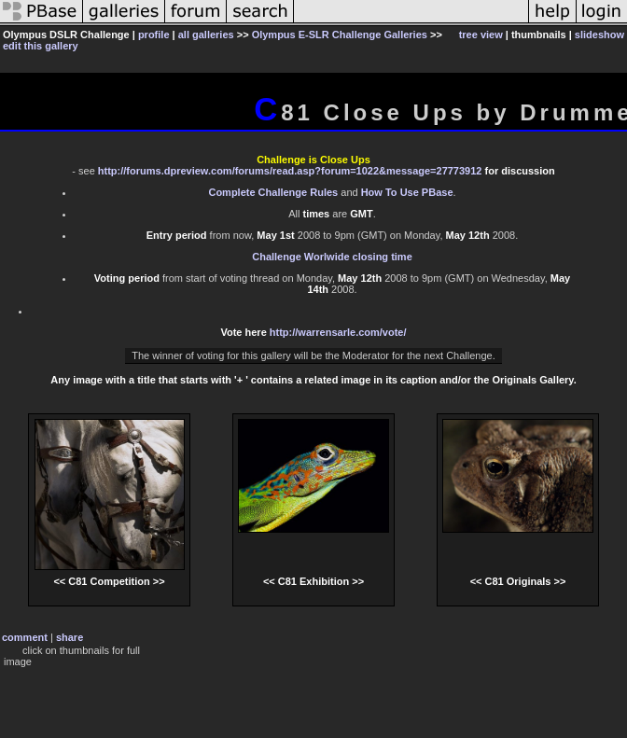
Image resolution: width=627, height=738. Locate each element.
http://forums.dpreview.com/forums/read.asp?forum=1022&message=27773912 (290, 170)
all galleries (206, 34)
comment (25, 637)
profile (154, 34)
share (69, 637)
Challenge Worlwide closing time (332, 256)
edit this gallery (40, 45)
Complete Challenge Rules (273, 192)
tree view (481, 34)
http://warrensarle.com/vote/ (338, 332)
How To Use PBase (407, 192)
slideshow (599, 34)
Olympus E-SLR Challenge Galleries (339, 34)
